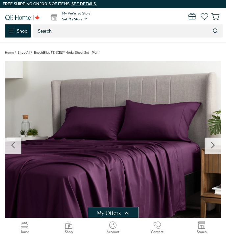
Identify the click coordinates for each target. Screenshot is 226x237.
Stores (202, 228)
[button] (75, 19)
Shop (69, 228)
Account (113, 228)
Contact (157, 228)
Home (24, 228)
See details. (84, 4)
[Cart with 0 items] (212, 17)
